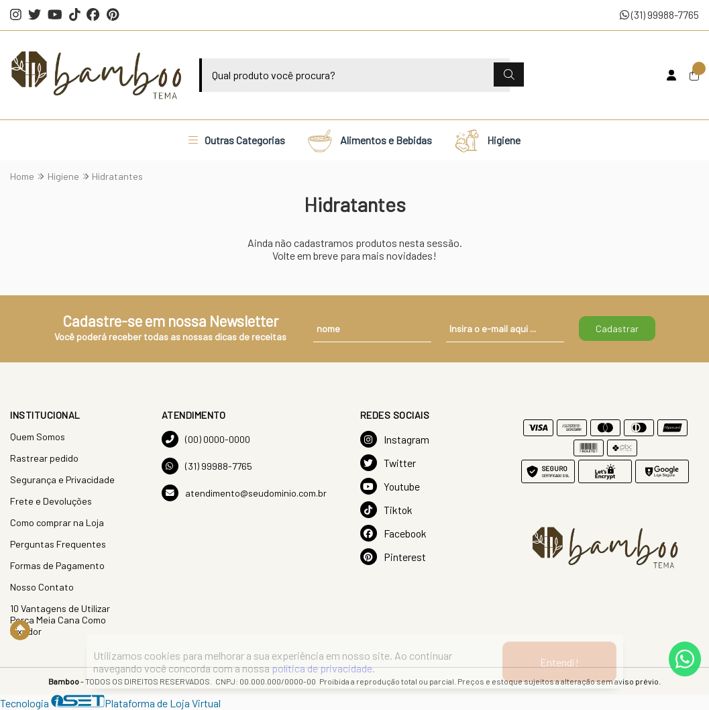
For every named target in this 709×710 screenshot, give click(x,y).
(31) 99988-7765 (659, 14)
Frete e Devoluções (51, 501)
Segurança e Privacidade (62, 479)
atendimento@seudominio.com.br (244, 493)
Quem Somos (37, 436)
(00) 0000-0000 (206, 439)
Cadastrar (617, 328)
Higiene (487, 140)
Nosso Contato (42, 587)
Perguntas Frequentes (58, 544)
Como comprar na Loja (57, 522)
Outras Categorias (236, 140)
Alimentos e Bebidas (369, 140)
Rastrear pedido (44, 458)
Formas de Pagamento (57, 565)
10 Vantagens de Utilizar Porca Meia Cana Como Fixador (60, 620)
